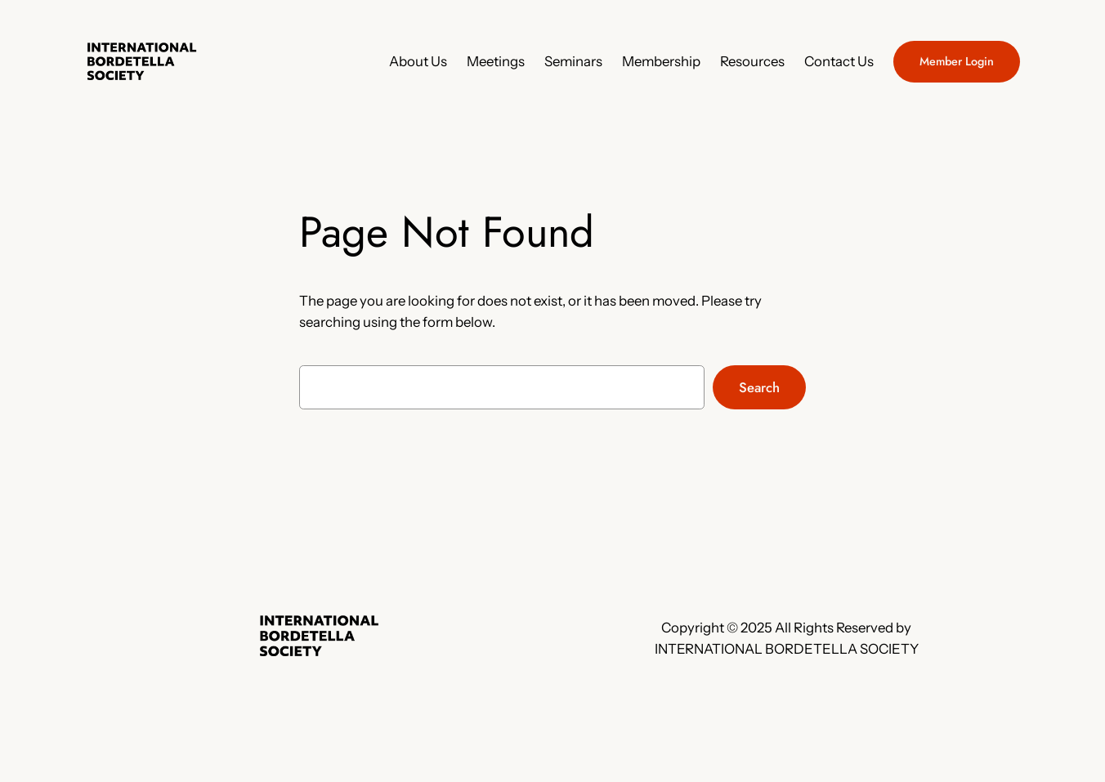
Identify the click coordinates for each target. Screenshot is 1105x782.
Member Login (956, 61)
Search (759, 387)
